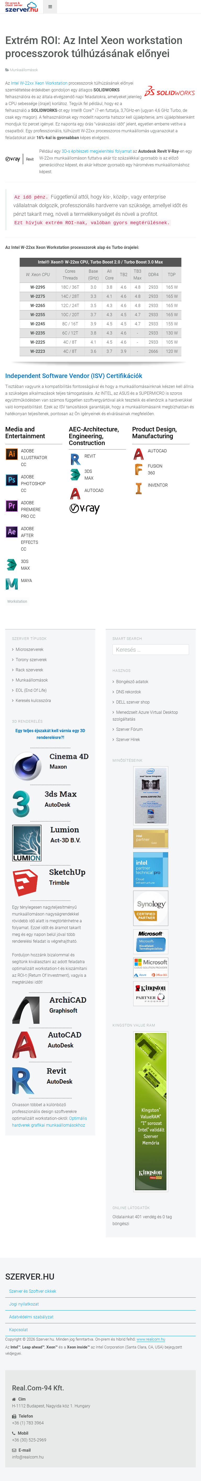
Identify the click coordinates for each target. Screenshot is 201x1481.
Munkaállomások (32, 680)
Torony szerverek (31, 659)
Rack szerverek (29, 669)
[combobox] (151, 649)
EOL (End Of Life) (31, 690)
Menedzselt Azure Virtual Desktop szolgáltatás (145, 716)
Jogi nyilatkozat (24, 1304)
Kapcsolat (18, 1329)
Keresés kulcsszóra (33, 700)
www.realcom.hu (151, 1339)
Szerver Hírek (128, 739)
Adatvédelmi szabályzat (31, 1316)
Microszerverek (29, 649)
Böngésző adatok (132, 681)
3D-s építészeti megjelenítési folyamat (97, 151)
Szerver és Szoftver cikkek (32, 1291)
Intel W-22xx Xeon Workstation (39, 83)
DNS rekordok (128, 691)
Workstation (17, 601)
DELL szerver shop (133, 702)
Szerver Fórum (129, 729)
